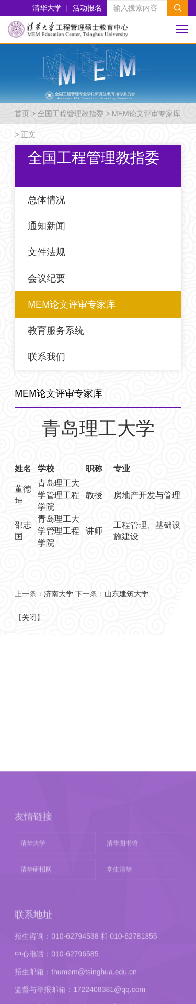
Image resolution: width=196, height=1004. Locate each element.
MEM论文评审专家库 (146, 113)
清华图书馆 (122, 921)
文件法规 (46, 252)
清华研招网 (36, 947)
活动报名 (87, 8)
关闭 (29, 617)
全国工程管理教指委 (70, 113)
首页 (22, 113)
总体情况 (46, 200)
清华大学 (47, 8)
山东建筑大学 (126, 594)
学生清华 (119, 947)
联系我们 (46, 357)
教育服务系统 (56, 330)
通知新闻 (46, 226)
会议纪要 (46, 278)
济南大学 (58, 594)
